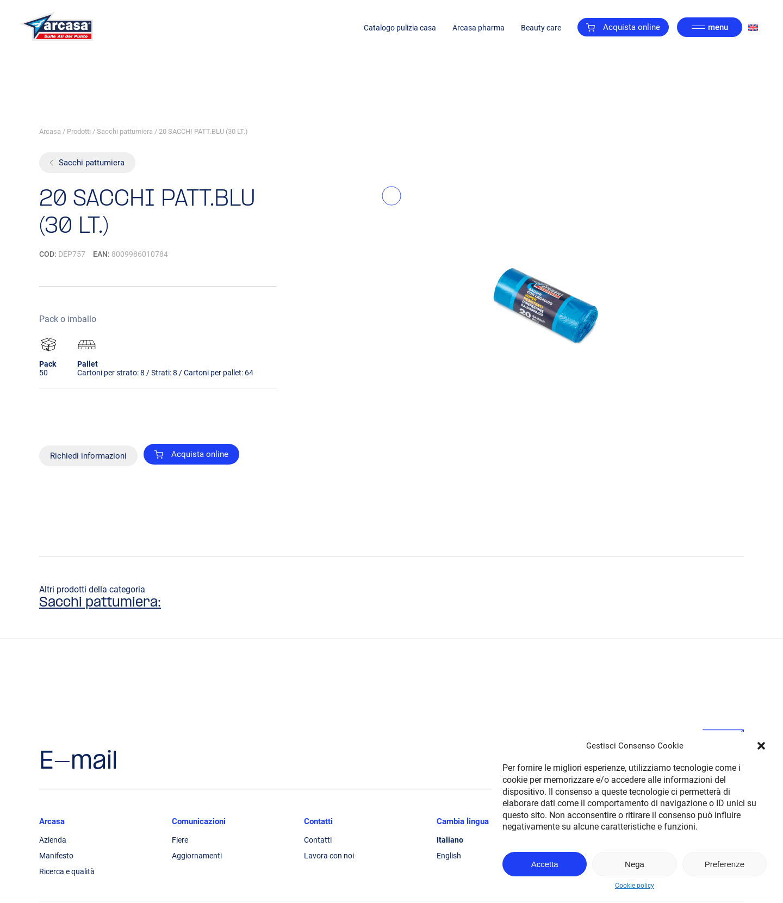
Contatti (318, 821)
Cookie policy (634, 885)
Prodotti (79, 131)
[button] (761, 745)
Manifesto (56, 855)
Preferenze (724, 864)
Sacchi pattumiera (125, 131)
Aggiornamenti (197, 855)
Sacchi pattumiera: (100, 603)
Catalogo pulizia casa (400, 27)
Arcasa (50, 131)
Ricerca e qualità (67, 871)
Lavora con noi (329, 855)
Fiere (180, 840)
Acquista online (623, 27)
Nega (634, 864)
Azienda (52, 840)
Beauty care (541, 27)
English (449, 855)
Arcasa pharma (478, 27)
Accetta (544, 864)
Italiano (450, 840)
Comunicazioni (199, 821)
